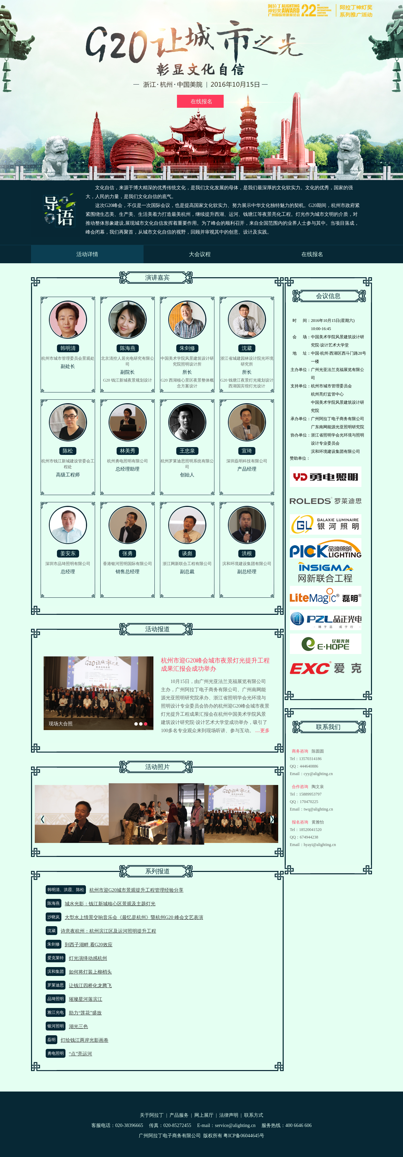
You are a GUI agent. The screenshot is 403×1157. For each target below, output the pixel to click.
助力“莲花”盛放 (85, 1012)
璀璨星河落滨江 (85, 999)
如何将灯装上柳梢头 (90, 972)
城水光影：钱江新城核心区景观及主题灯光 (110, 903)
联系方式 (253, 1115)
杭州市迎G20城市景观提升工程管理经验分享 (136, 890)
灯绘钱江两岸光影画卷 (84, 1040)
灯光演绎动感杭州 (88, 958)
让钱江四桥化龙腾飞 (90, 985)
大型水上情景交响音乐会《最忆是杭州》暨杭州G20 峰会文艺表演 (134, 917)
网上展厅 (203, 1115)
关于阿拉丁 (152, 1115)
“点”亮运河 (80, 1053)
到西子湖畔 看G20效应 (89, 944)
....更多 (262, 730)
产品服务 (179, 1115)
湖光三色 (78, 1026)
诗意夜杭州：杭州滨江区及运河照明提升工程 (108, 931)
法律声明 (228, 1115)
